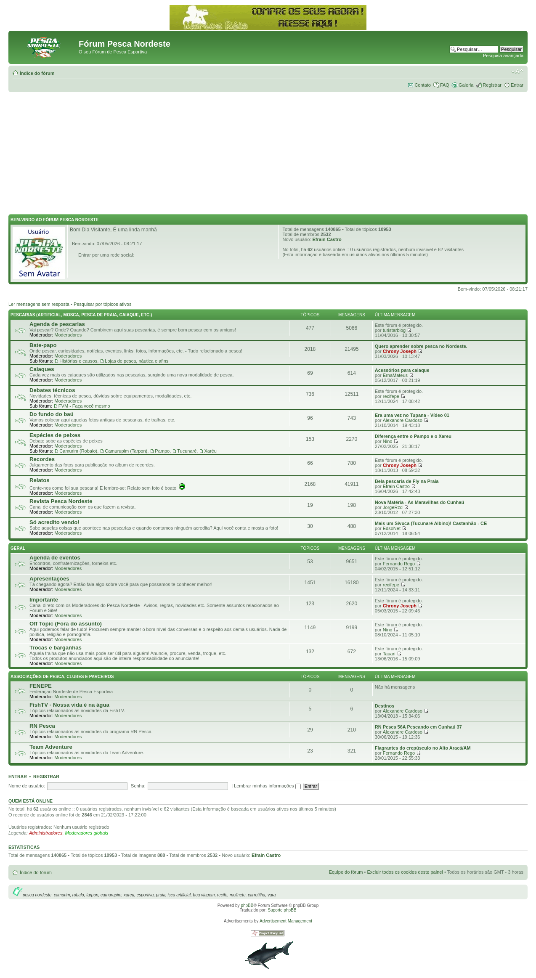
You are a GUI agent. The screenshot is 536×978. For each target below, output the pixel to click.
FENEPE (40, 686)
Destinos (384, 705)
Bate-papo (42, 345)
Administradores (45, 832)
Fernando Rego (399, 563)
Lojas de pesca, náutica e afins (136, 360)
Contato (422, 84)
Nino (388, 441)
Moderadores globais (87, 832)
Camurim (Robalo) (78, 450)
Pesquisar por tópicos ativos (103, 304)
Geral (18, 548)
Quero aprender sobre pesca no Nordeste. (421, 346)
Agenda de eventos (54, 557)
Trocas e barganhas (55, 647)
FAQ (444, 84)
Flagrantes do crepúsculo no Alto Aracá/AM (423, 747)
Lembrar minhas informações (267, 785)
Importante (43, 599)
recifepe (391, 396)
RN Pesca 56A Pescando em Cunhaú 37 (418, 726)
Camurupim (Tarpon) (126, 450)
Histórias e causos (78, 360)
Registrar (492, 84)
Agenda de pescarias (57, 324)
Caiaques (41, 369)
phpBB (247, 905)
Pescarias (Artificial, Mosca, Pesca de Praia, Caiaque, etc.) (81, 315)
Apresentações (49, 578)
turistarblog (394, 330)
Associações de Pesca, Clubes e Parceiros (62, 676)
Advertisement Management (286, 921)
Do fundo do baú (51, 414)
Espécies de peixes (54, 435)
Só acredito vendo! (54, 522)
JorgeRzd (393, 507)
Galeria (466, 84)
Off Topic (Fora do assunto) (65, 623)
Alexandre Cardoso (402, 420)
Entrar (517, 84)
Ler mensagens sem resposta (38, 304)
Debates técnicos (52, 390)
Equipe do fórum (346, 872)
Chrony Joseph (400, 351)
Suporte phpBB (282, 910)
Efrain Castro (327, 239)
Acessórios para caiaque (402, 370)
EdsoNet (392, 528)
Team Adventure (50, 747)
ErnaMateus (395, 375)
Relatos (39, 480)
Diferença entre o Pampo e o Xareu (413, 436)
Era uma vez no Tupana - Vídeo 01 (412, 415)
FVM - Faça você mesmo (84, 405)
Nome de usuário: (26, 785)
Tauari (389, 653)
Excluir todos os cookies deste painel (405, 872)
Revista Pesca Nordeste (61, 501)
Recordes (42, 459)
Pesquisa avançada (503, 55)
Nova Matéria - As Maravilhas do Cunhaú (419, 502)
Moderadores (68, 334)
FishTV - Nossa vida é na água (69, 705)
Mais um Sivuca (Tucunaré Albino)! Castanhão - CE (431, 523)
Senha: (138, 785)
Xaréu (210, 450)
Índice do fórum (37, 73)
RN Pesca (42, 726)
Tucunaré (186, 450)
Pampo (162, 450)
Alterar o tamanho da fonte (517, 71)
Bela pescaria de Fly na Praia (407, 481)
